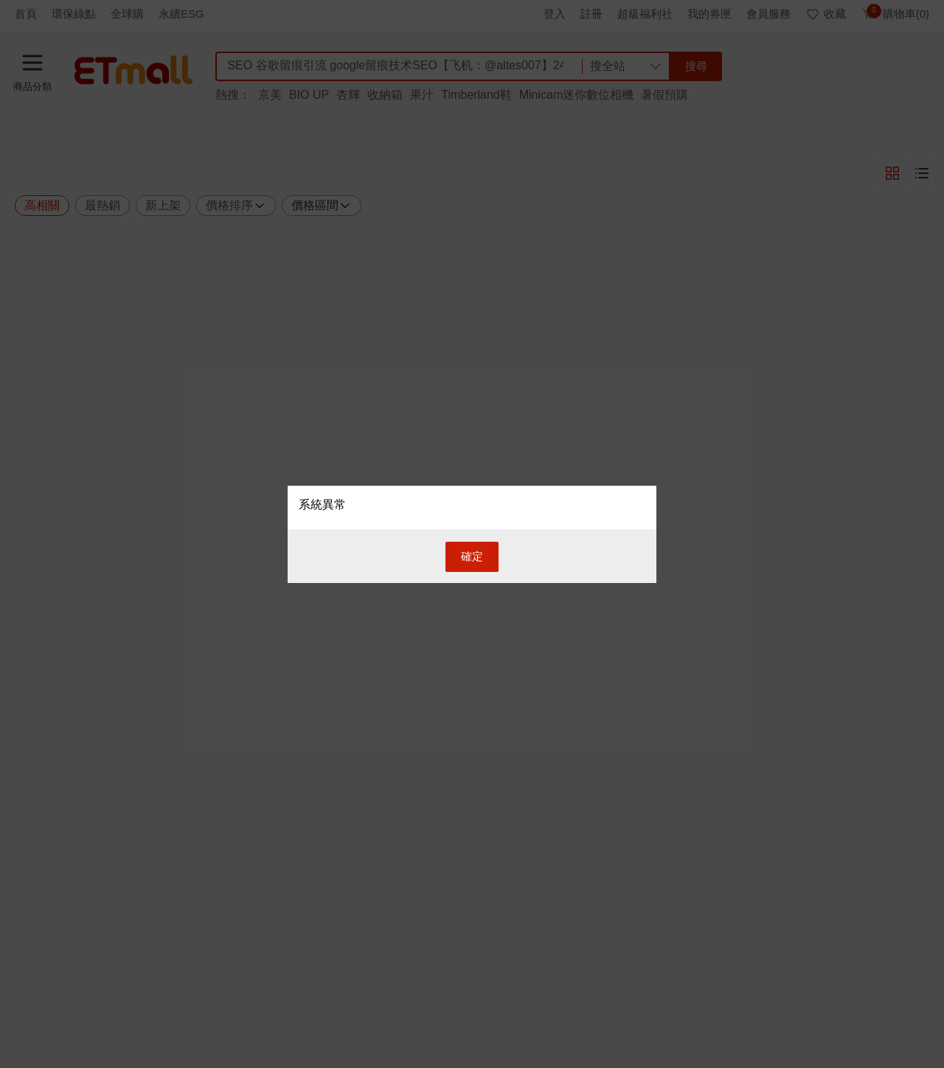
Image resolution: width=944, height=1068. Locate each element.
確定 (472, 556)
